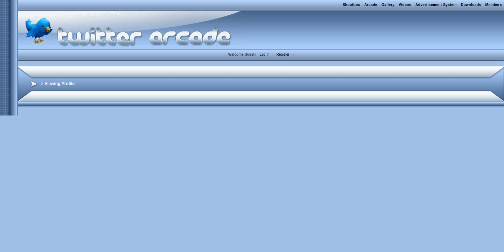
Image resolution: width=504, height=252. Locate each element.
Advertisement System (436, 5)
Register (282, 54)
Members (493, 5)
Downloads (471, 5)
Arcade (370, 5)
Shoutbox (351, 5)
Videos (405, 5)
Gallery (388, 5)
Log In (265, 54)
